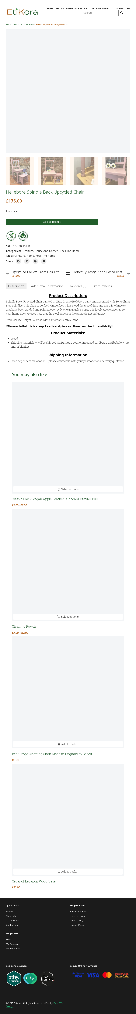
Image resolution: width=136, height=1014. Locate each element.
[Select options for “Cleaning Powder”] (68, 617)
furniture (19, 255)
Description (16, 286)
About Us (11, 916)
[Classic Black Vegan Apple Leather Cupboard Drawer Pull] (68, 438)
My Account (12, 944)
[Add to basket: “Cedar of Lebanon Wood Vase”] (68, 871)
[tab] (16, 286)
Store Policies (102, 286)
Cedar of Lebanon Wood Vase (34, 881)
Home (8, 24)
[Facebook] (18, 261)
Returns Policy (77, 916)
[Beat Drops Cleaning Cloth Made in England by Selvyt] (68, 692)
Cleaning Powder (25, 626)
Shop (8, 939)
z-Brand (16, 24)
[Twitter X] (27, 261)
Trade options (13, 948)
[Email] (43, 261)
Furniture (27, 251)
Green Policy (76, 920)
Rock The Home (27, 24)
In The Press (12, 920)
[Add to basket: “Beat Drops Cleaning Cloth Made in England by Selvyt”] (68, 744)
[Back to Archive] (68, 273)
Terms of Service (78, 911)
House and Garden (46, 251)
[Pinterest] (35, 261)
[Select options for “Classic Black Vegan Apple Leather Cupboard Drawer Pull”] (68, 489)
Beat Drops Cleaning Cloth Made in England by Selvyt (52, 754)
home (30, 255)
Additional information (47, 286)
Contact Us (12, 925)
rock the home (45, 255)
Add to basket (30, 221)
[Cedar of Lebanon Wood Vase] (68, 820)
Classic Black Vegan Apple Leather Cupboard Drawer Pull (55, 499)
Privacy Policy (77, 925)
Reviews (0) (78, 286)
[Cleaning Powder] (68, 565)
